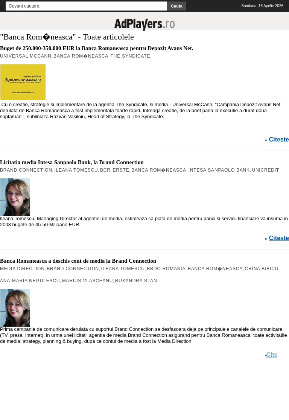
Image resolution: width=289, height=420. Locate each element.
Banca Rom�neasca (80, 56)
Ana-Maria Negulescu (30, 280)
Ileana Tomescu (76, 170)
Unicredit (265, 170)
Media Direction (22, 268)
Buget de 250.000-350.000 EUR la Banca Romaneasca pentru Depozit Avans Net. (96, 48)
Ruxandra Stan (136, 280)
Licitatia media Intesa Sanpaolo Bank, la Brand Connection (72, 162)
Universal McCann (25, 56)
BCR (105, 170)
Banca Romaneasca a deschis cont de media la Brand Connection (78, 261)
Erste (121, 170)
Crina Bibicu (262, 268)
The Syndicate (131, 56)
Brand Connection (26, 170)
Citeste (279, 140)
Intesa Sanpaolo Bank (219, 170)
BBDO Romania (166, 268)
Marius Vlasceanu (87, 280)
